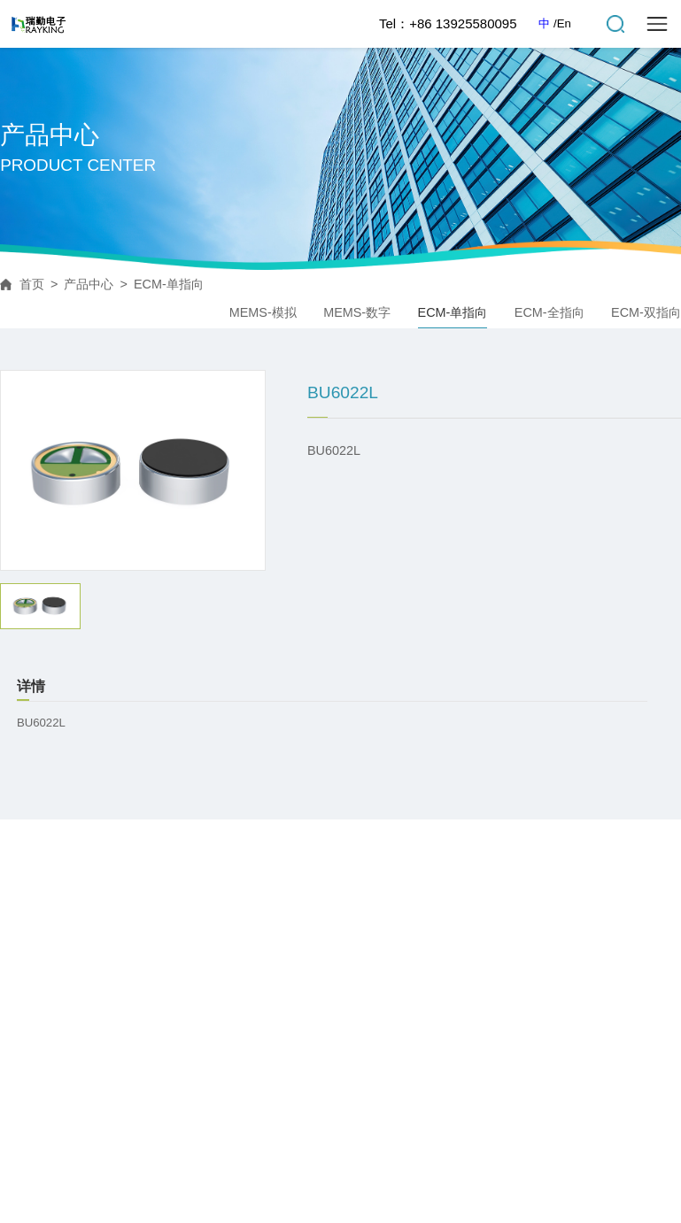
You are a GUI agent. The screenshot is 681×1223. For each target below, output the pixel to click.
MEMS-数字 (357, 312)
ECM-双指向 (646, 312)
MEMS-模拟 (263, 312)
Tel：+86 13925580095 (448, 23)
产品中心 (88, 284)
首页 (31, 284)
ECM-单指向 (169, 284)
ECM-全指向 (549, 312)
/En (562, 23)
